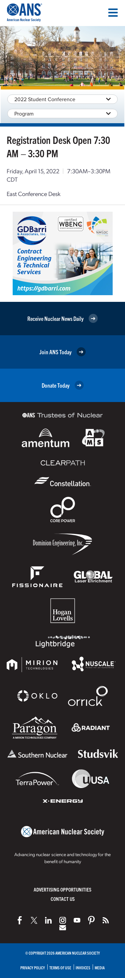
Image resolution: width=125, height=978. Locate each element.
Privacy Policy (32, 967)
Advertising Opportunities (62, 889)
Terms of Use (60, 967)
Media (100, 967)
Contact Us (63, 899)
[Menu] (113, 12)
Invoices (83, 967)
